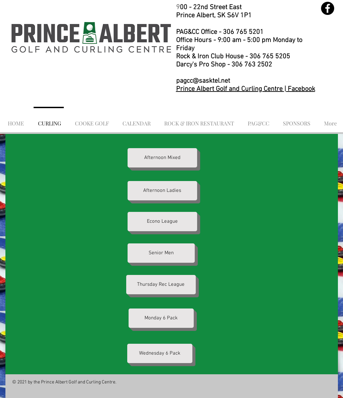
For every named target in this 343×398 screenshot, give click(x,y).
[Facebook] (327, 8)
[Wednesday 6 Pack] (159, 353)
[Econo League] (162, 221)
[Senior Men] (161, 253)
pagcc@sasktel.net (203, 81)
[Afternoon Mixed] (162, 157)
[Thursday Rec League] (161, 284)
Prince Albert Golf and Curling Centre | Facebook (245, 89)
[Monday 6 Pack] (161, 318)
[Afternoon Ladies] (162, 190)
